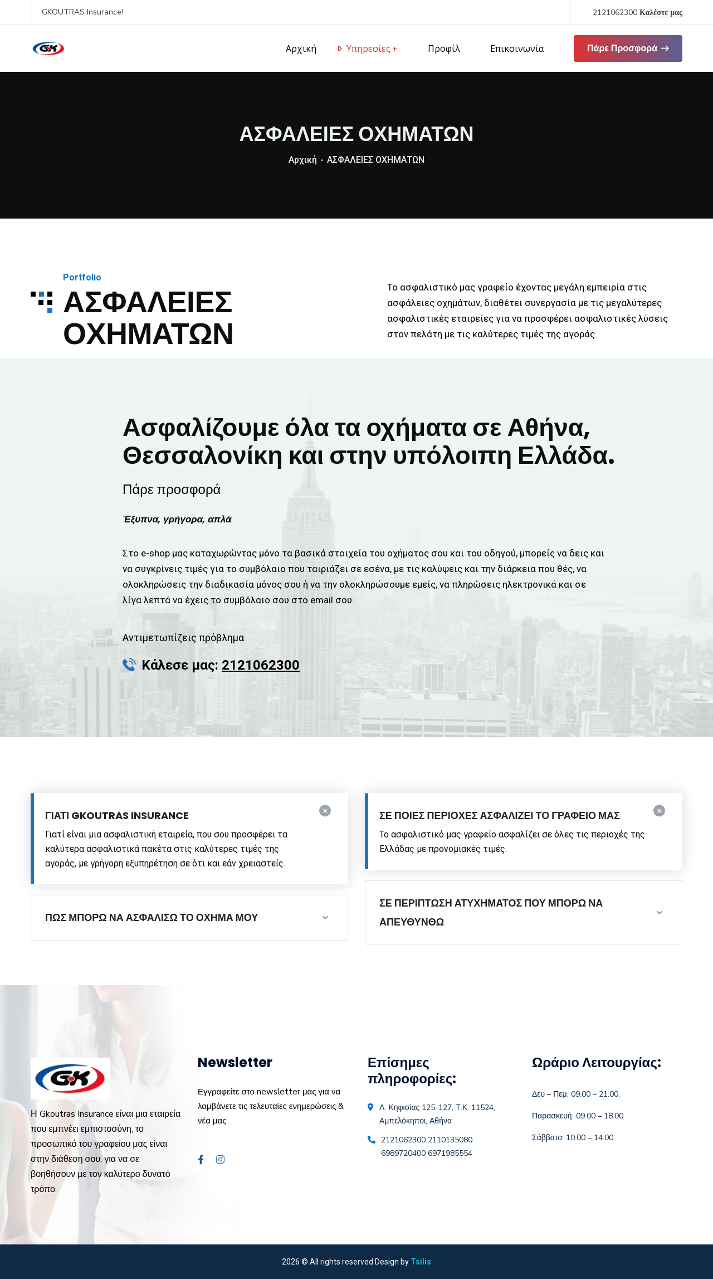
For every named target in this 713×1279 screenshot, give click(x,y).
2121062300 (637, 12)
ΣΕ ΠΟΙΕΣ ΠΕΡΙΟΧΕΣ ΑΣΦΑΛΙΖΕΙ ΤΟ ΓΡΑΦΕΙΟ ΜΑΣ (499, 815)
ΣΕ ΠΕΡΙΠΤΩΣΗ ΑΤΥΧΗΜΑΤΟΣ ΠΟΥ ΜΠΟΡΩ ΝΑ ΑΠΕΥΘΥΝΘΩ (491, 912)
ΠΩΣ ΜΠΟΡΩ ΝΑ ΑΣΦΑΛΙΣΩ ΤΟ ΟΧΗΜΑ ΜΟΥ (151, 917)
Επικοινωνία (517, 48)
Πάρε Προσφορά (628, 48)
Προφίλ (444, 48)
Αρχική (303, 159)
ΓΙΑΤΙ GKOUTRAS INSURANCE (117, 815)
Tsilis (421, 1261)
